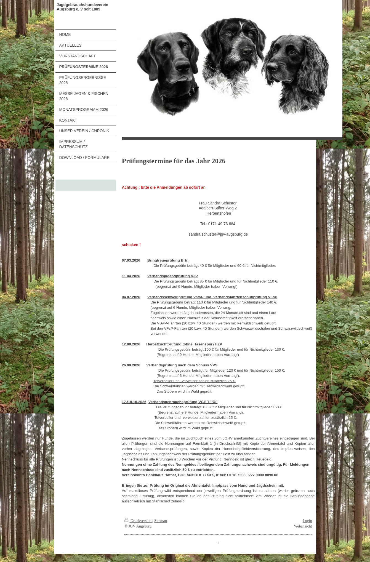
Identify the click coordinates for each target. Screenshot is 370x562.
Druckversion (138, 521)
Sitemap (160, 521)
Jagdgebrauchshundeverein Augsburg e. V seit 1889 (82, 6)
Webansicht (303, 526)
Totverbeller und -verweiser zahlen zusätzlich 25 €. (194, 381)
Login (307, 521)
